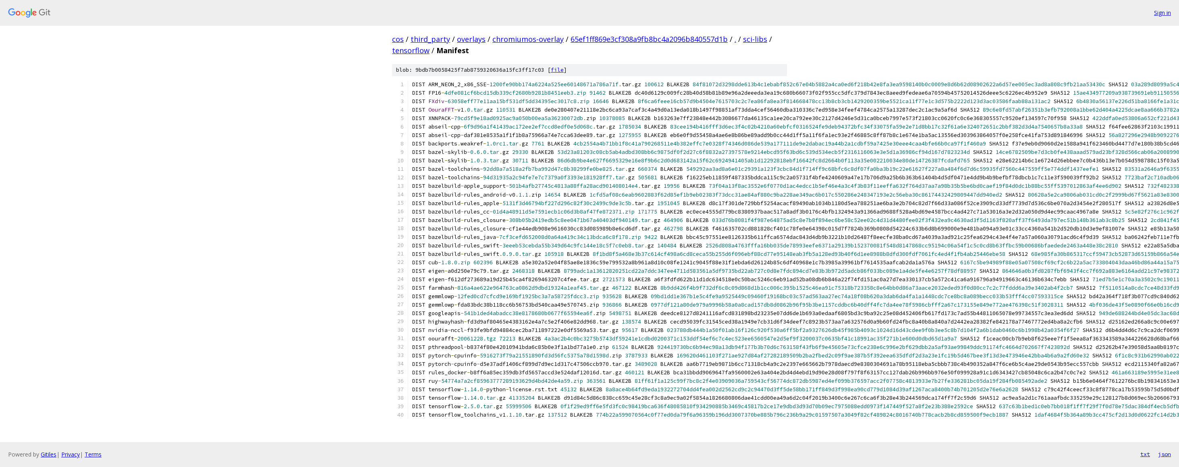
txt (1145, 454)
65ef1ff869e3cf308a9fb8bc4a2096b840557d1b (649, 39)
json (1164, 454)
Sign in (1162, 13)
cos (398, 39)
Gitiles (48, 454)
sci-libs (755, 39)
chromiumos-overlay (528, 39)
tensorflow (411, 50)
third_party (430, 39)
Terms (93, 454)
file (557, 69)
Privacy (70, 454)
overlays (471, 39)
